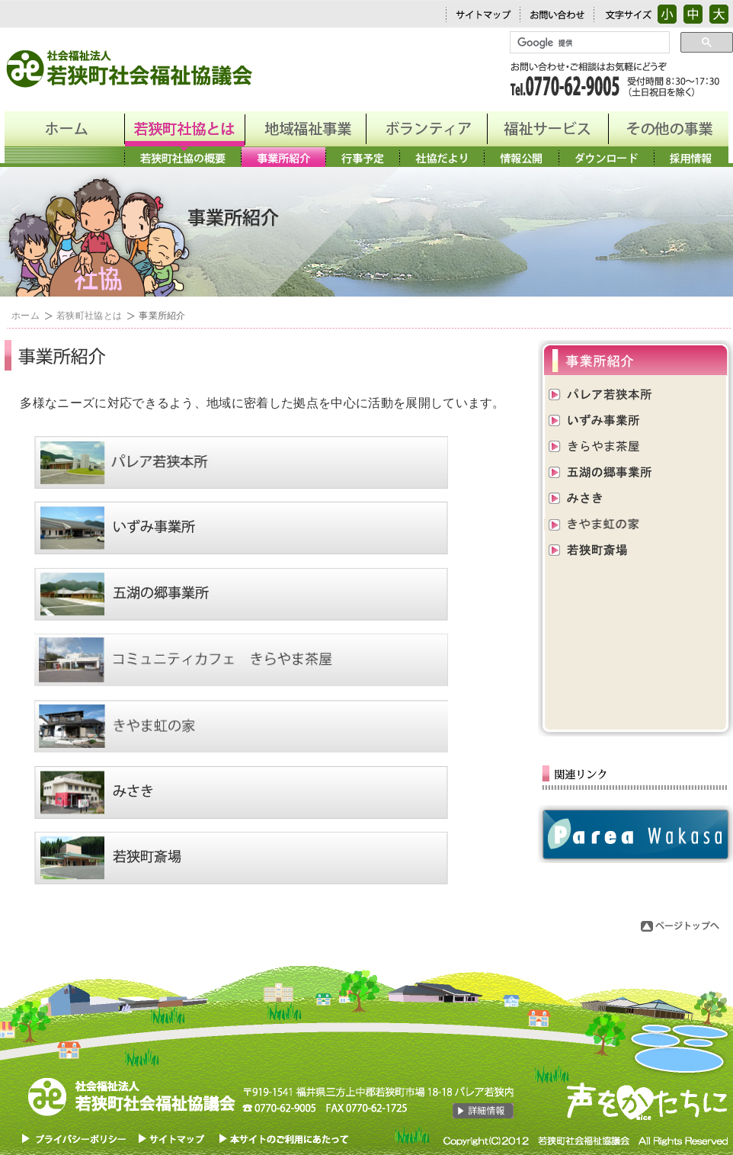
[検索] (588, 43)
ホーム (25, 315)
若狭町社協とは (89, 315)
